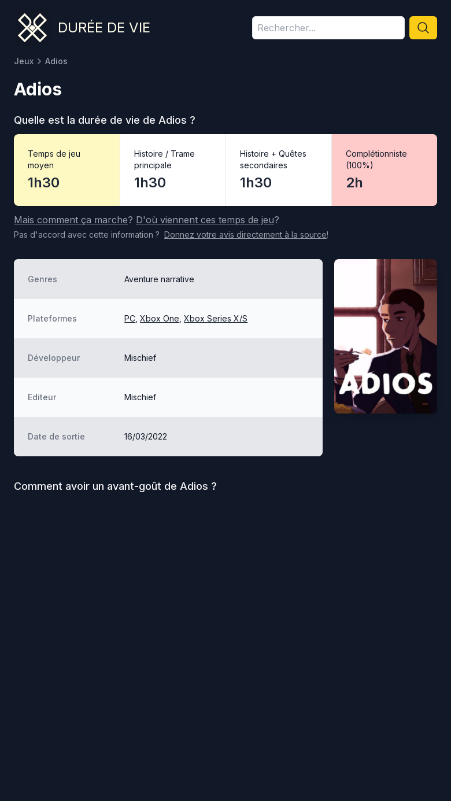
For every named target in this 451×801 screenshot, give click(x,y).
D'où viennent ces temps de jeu (205, 220)
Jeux (24, 61)
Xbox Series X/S (215, 318)
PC (129, 318)
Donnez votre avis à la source (245, 234)
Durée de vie (104, 27)
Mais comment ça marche (71, 220)
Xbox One (159, 318)
